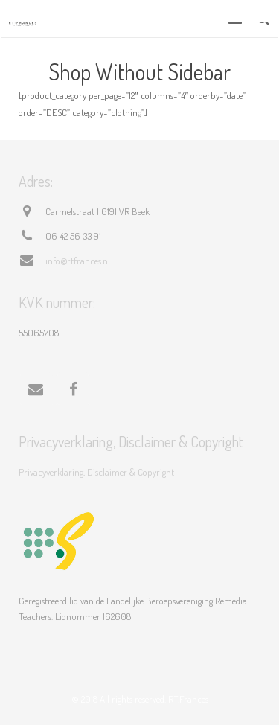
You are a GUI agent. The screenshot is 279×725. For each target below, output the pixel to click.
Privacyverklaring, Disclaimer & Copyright (96, 472)
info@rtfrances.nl (77, 260)
